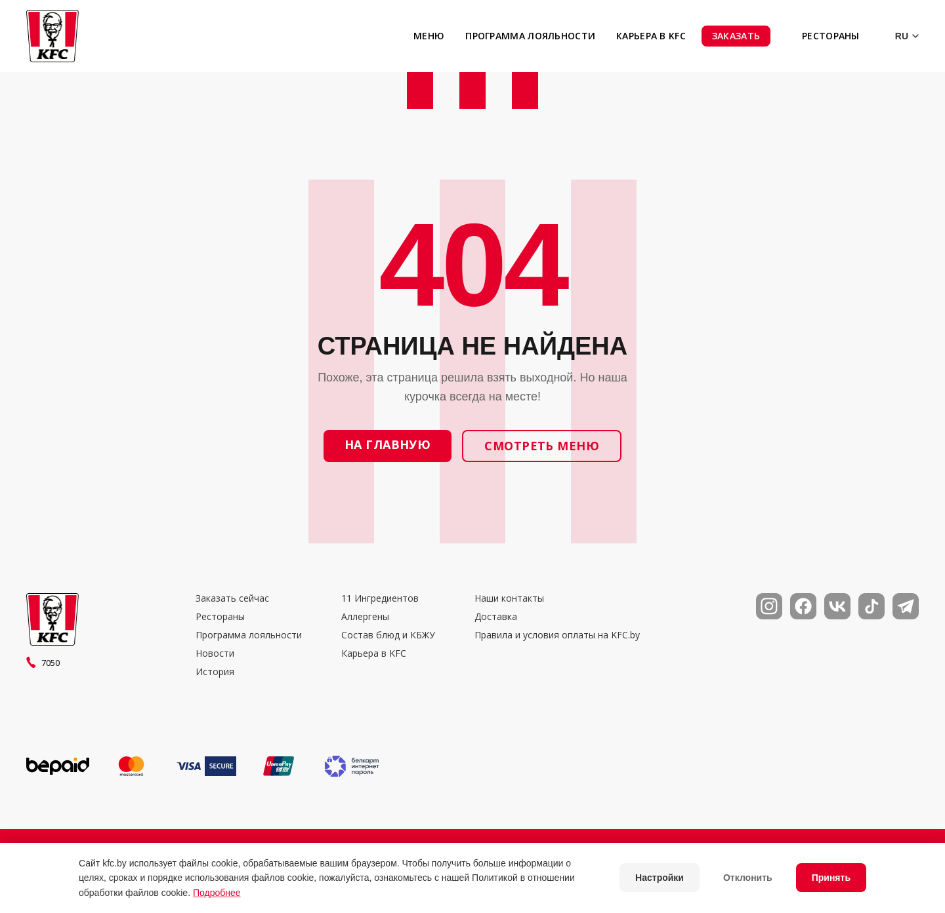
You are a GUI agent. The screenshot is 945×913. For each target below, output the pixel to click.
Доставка (495, 617)
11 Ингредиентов (380, 598)
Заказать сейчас (232, 598)
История (215, 672)
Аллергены (365, 617)
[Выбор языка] (897, 36)
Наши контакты (509, 598)
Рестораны (831, 35)
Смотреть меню (541, 446)
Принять (831, 877)
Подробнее (217, 892)
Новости (215, 653)
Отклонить (747, 877)
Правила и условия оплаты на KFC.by (557, 635)
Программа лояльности (530, 35)
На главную (387, 444)
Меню (428, 35)
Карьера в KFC (651, 35)
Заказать (736, 35)
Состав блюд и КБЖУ (388, 635)
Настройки (659, 877)
